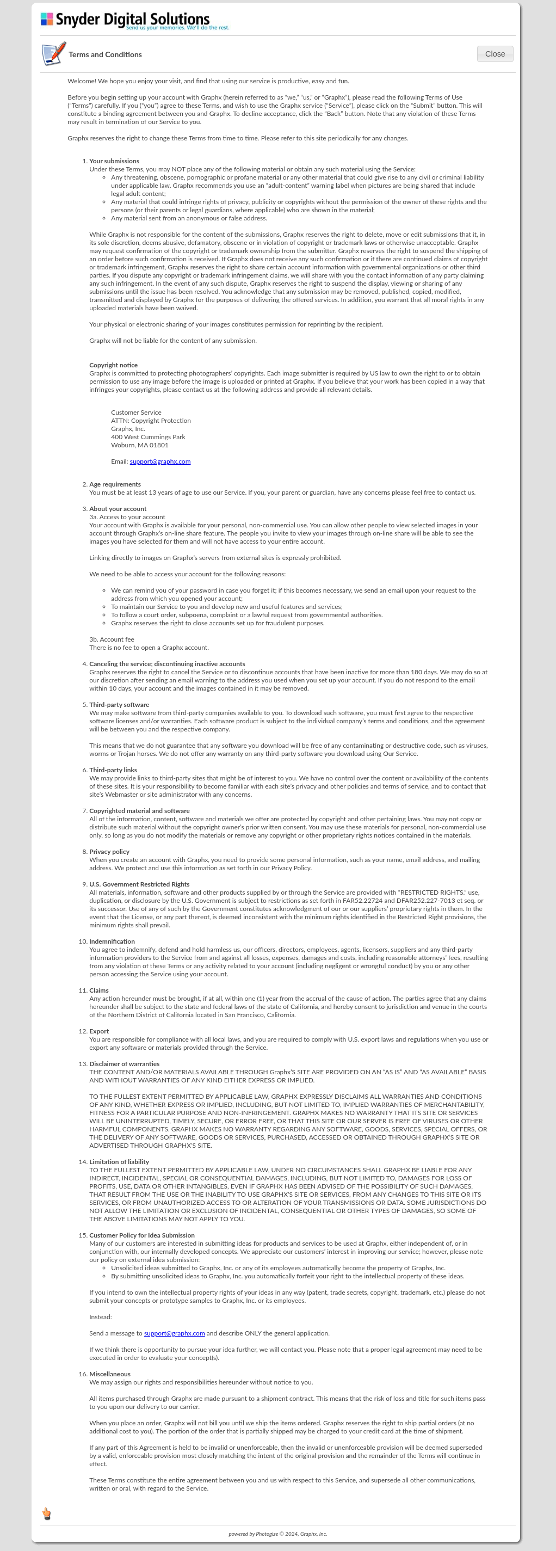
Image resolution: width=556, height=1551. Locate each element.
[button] (495, 54)
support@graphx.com (160, 461)
